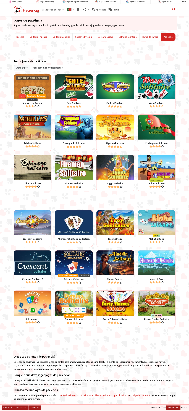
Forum (113, 10)
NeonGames (173, 407)
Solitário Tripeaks (38, 37)
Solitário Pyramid (83, 37)
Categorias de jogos (52, 10)
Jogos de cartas (150, 37)
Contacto (7, 407)
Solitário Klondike (61, 37)
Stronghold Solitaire (119, 395)
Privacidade (21, 407)
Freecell (20, 37)
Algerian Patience (141, 395)
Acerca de (34, 407)
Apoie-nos (98, 10)
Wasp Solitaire (83, 395)
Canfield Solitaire (67, 395)
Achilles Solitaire (99, 395)
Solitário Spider (105, 37)
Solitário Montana (128, 37)
